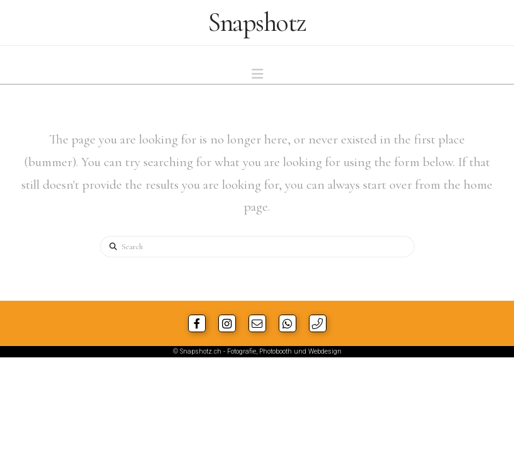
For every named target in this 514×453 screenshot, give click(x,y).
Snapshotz (257, 22)
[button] (257, 74)
